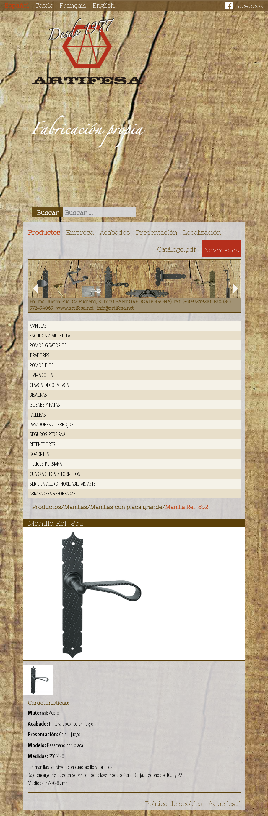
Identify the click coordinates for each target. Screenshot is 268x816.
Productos (44, 232)
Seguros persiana (47, 434)
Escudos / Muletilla (50, 335)
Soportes (39, 453)
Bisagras (38, 394)
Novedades (221, 250)
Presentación (156, 232)
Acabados (115, 232)
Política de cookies (173, 803)
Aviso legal (224, 803)
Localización (202, 232)
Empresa (80, 232)
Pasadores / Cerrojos (52, 424)
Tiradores (39, 355)
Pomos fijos (42, 365)
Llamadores (41, 374)
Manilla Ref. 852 (186, 507)
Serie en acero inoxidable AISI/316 (62, 483)
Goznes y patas (45, 404)
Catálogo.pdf (176, 249)
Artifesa (87, 51)
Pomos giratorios (48, 345)
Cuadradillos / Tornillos (55, 473)
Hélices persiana (46, 463)
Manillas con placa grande (126, 507)
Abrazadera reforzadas (53, 493)
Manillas (38, 325)
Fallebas (38, 414)
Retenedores (42, 444)
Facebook (249, 5)
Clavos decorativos (49, 384)
